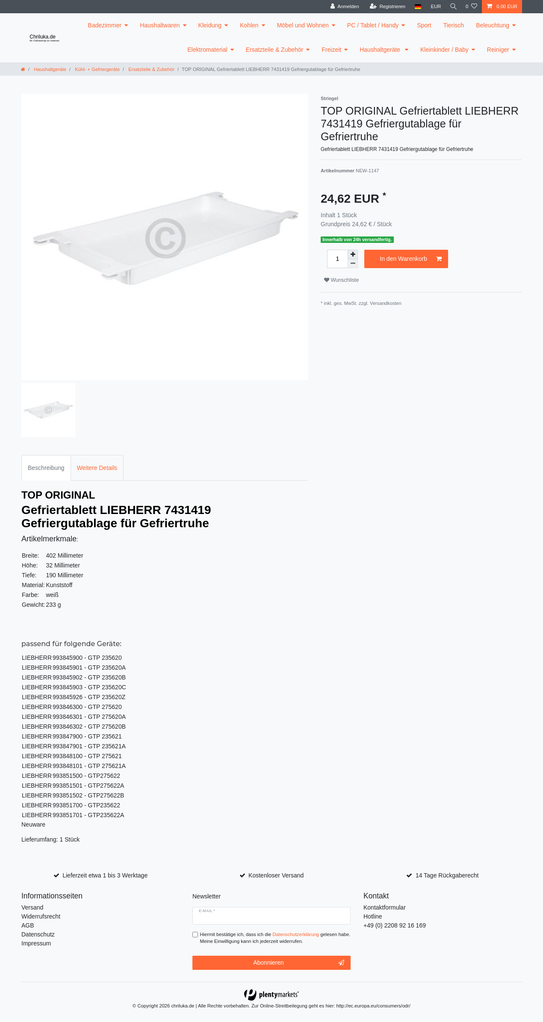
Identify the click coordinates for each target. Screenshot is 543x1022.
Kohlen (249, 25)
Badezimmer (105, 25)
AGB (27, 925)
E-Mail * (207, 911)
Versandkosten (385, 303)
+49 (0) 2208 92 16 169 (394, 925)
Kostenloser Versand (276, 875)
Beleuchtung (492, 25)
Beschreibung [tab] (46, 467)
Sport (424, 25)
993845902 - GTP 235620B (89, 677)
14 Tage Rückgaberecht (447, 875)
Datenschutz (38, 934)
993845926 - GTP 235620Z (89, 697)
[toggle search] (452, 6)
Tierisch (453, 25)
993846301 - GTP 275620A (89, 716)
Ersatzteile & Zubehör (275, 49)
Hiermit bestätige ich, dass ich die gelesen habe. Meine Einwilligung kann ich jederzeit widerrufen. (275, 938)
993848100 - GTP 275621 (87, 756)
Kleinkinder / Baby (444, 49)
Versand (32, 907)
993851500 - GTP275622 (86, 775)
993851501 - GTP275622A (88, 785)
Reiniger (498, 49)
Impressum (36, 943)
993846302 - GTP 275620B (89, 726)
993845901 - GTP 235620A (89, 667)
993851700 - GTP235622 (86, 805)
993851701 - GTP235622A (88, 815)
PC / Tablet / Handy (372, 25)
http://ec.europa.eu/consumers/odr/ (373, 1005)
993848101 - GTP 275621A (89, 765)
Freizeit (331, 49)
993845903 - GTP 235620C (89, 687)
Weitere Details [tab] (97, 467)
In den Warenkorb (411, 259)
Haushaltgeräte (381, 49)
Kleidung (210, 25)
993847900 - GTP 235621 (87, 736)
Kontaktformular (384, 907)
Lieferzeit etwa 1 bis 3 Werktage (105, 875)
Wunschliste (341, 280)
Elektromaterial (207, 49)
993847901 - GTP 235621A (89, 746)
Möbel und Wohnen (303, 25)
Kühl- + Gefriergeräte (97, 69)
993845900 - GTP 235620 (87, 657)
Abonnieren (298, 963)
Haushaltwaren (160, 25)
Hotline (372, 916)
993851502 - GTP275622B (88, 795)
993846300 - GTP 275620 (87, 706)
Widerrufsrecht (40, 916)
